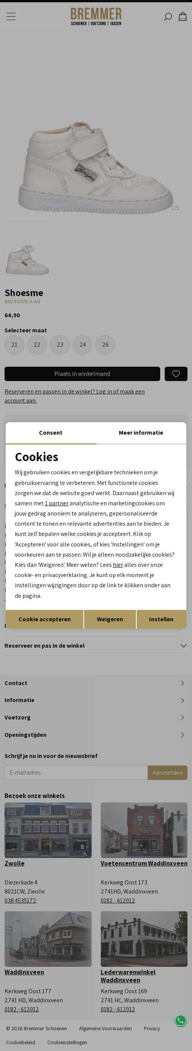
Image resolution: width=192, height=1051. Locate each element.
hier (118, 565)
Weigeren (110, 619)
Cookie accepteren (45, 619)
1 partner (57, 503)
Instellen (161, 619)
